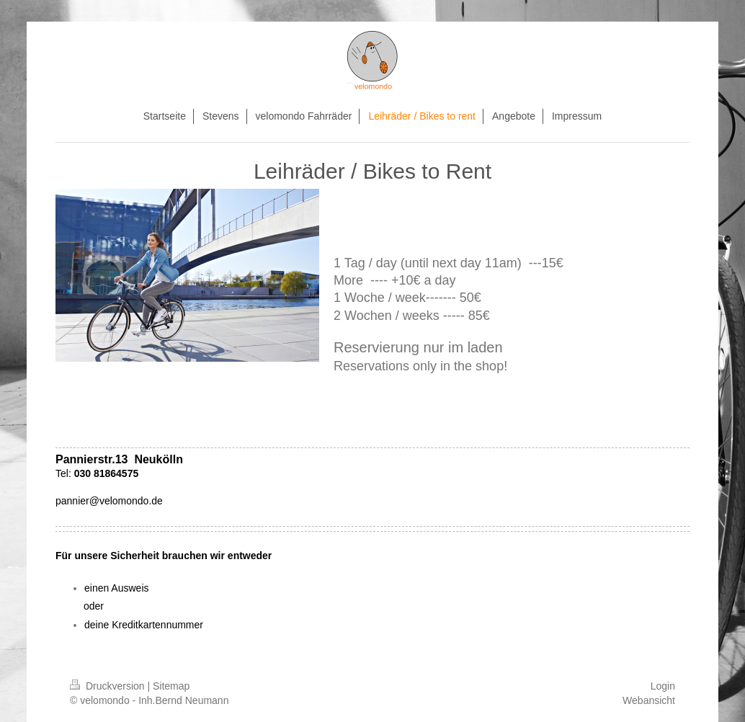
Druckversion (108, 686)
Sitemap (171, 686)
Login (663, 686)
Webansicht (649, 700)
